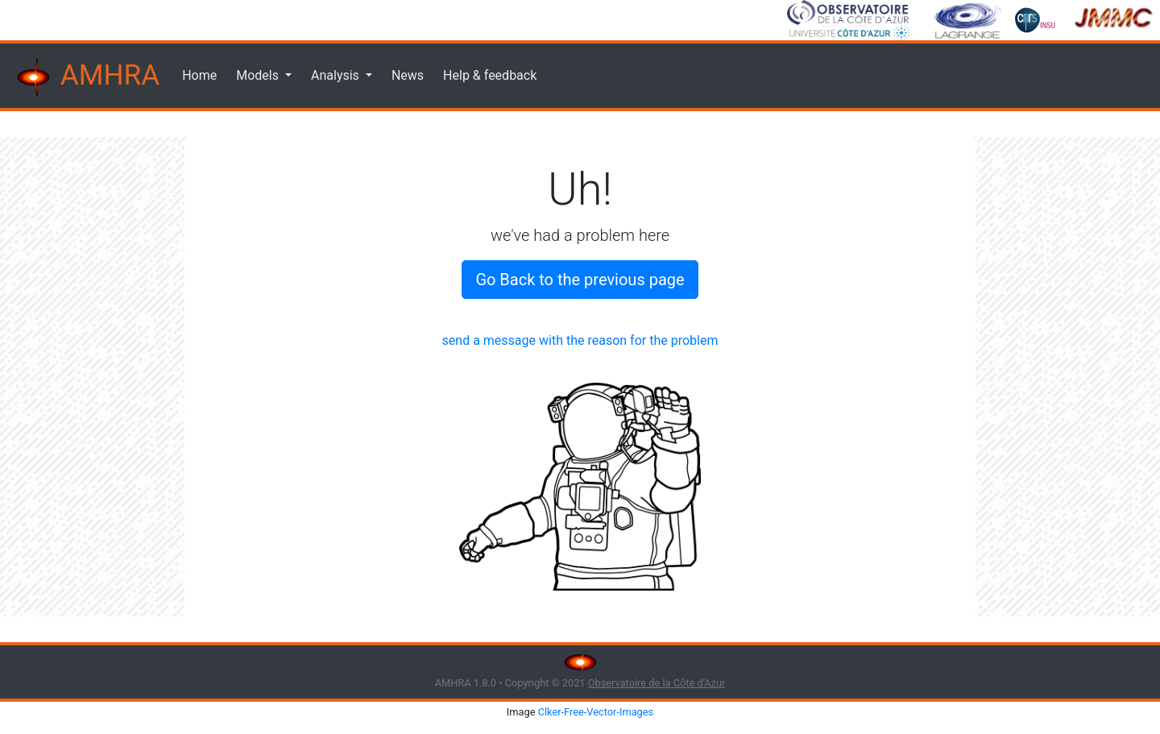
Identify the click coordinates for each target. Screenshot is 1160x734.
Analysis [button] (336, 75)
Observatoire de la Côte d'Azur (657, 683)
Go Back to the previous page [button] (579, 279)
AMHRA (86, 77)
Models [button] (259, 75)
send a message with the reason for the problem (580, 340)
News (408, 75)
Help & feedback (489, 75)
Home (199, 75)
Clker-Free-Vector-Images (596, 712)
